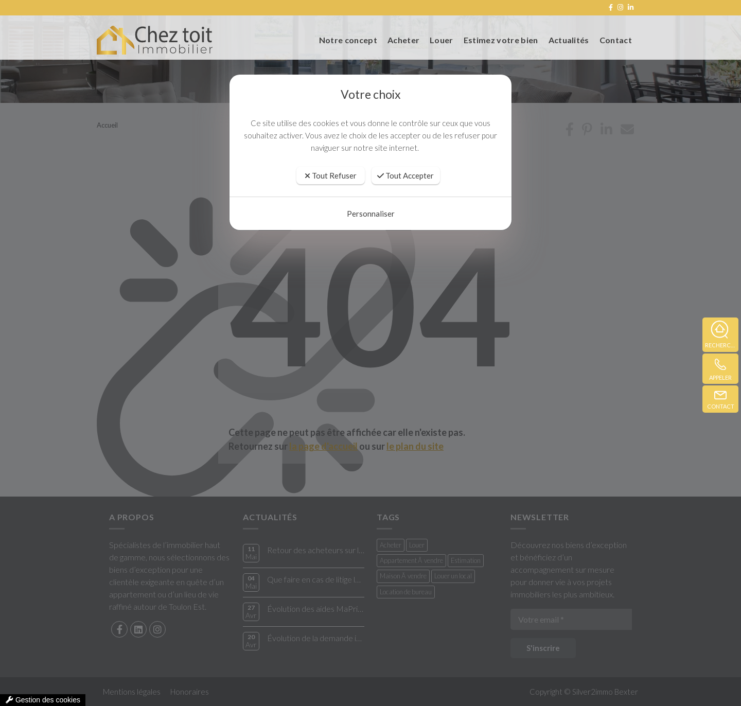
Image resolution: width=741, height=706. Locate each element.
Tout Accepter (405, 175)
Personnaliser (371, 213)
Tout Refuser (331, 175)
